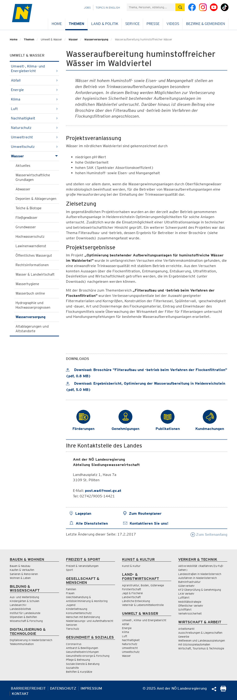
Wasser (73, 39)
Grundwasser (26, 227)
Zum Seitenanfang (208, 534)
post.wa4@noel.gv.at (103, 490)
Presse (153, 23)
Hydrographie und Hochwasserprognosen (33, 305)
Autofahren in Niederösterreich (197, 578)
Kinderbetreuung (76, 609)
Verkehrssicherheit (190, 613)
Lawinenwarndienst (31, 246)
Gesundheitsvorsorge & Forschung (87, 655)
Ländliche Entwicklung (136, 601)
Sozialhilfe (72, 668)
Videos (172, 23)
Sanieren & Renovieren (24, 574)
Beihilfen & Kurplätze (79, 671)
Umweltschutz (34, 146)
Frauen (70, 593)
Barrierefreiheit (28, 688)
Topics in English (108, 7)
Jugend (70, 605)
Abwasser (23, 189)
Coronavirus (73, 644)
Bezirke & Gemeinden (205, 23)
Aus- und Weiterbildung (24, 597)
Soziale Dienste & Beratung (83, 664)
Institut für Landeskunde (25, 613)
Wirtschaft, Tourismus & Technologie (201, 648)
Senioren (71, 625)
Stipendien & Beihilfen (23, 617)
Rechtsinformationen (32, 265)
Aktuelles (23, 166)
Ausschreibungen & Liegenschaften (200, 632)
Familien (71, 589)
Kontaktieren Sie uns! (149, 523)
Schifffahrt (184, 609)
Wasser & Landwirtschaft (35, 274)
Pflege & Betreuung (78, 659)
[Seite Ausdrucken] (223, 690)
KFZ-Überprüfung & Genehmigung (199, 589)
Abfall (34, 80)
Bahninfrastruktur (189, 582)
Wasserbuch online (30, 293)
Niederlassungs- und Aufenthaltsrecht (89, 621)
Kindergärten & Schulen (24, 601)
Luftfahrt (183, 597)
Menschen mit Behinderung (83, 617)
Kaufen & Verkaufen (22, 570)
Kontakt (20, 693)
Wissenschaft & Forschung (26, 621)
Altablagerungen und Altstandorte (32, 328)
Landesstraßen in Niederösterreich (199, 574)
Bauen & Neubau (20, 566)
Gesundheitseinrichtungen (82, 652)
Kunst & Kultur (131, 566)
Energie (34, 90)
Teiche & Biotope (28, 208)
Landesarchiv (18, 605)
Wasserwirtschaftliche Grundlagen (33, 177)
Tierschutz (72, 628)
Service (132, 23)
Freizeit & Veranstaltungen (82, 566)
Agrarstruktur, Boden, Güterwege (143, 585)
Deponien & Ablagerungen (36, 199)
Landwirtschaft (131, 597)
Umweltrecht (34, 137)
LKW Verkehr (186, 593)
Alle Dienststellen (92, 523)
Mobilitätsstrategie (189, 601)
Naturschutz (34, 127)
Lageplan (83, 513)
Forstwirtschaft (131, 589)
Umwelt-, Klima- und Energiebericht (34, 68)
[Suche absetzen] (180, 7)
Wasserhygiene (27, 284)
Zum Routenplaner (145, 513)
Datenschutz (63, 688)
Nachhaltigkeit (34, 118)
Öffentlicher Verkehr (190, 605)
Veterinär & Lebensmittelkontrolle (143, 605)
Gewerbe (183, 636)
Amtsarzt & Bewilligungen (82, 648)
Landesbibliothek (20, 609)
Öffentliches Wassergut (34, 255)
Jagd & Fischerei (132, 593)
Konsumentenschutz (79, 613)
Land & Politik (104, 23)
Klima (34, 99)
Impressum (91, 688)
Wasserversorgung (96, 39)
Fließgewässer (26, 218)
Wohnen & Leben (20, 578)
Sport (69, 570)
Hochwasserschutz (30, 236)
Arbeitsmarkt (186, 628)
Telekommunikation (22, 644)
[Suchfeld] (151, 7)
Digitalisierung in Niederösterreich (31, 640)
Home (57, 23)
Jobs (87, 7)
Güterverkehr (186, 585)
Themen (76, 23)
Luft (34, 109)
